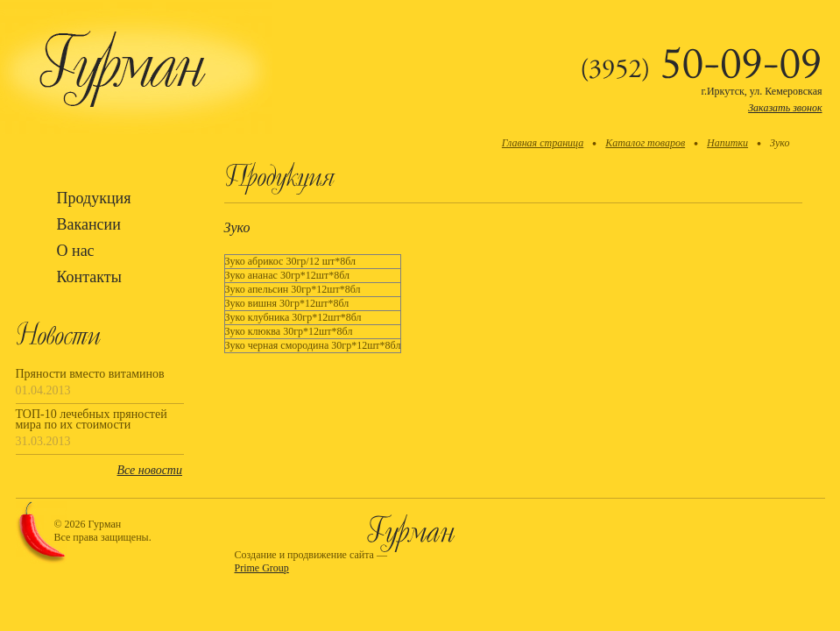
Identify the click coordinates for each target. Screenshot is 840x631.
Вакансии (89, 224)
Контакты (89, 277)
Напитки (727, 143)
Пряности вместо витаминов (90, 374)
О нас (76, 250)
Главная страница (542, 143)
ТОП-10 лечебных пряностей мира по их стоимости (91, 419)
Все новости (149, 470)
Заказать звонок (785, 108)
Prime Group (262, 568)
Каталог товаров (645, 143)
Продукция (94, 198)
